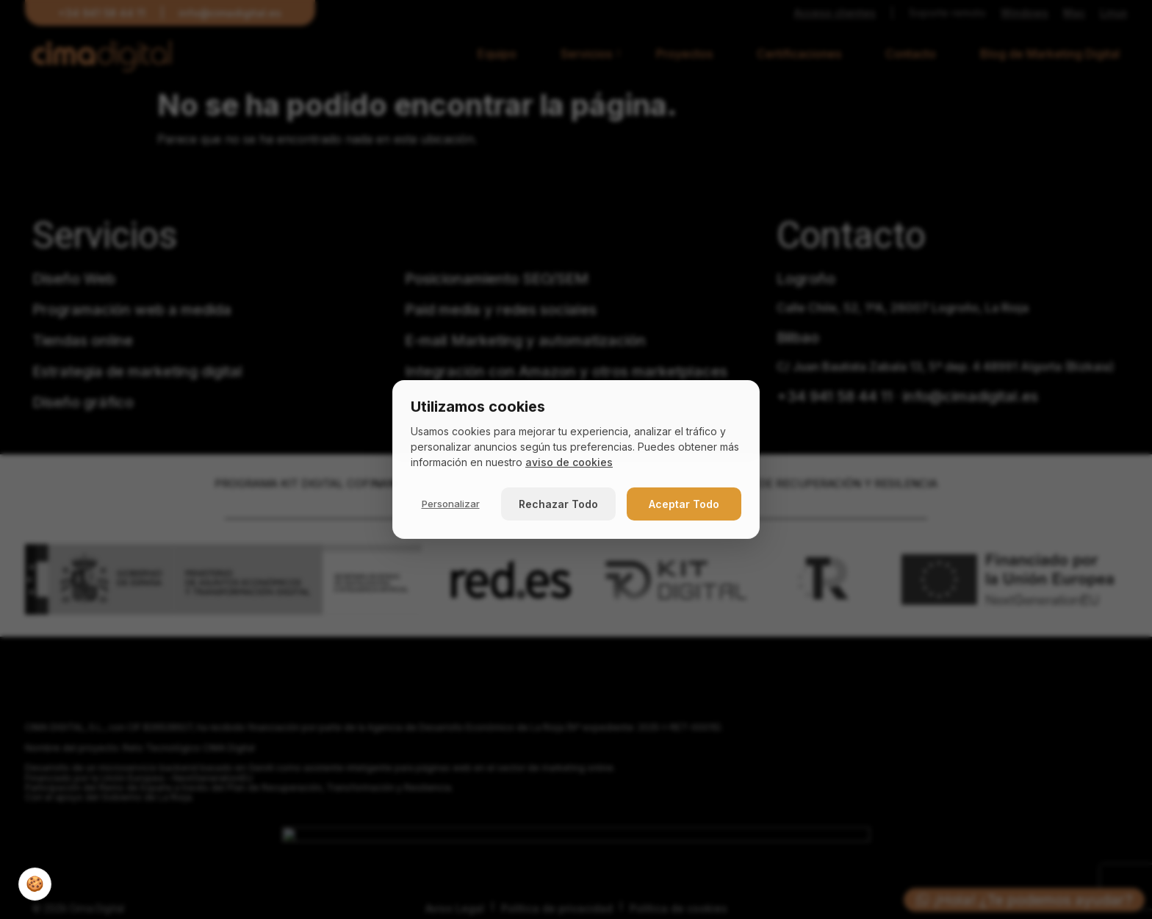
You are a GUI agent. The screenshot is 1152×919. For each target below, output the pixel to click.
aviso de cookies (569, 462)
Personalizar (451, 503)
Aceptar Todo (684, 504)
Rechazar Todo (558, 504)
